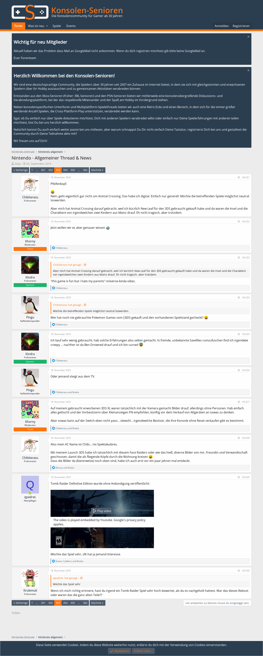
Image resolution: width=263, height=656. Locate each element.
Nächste (96, 170)
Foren (18, 26)
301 (43, 170)
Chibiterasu (30, 197)
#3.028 (246, 437)
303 (58, 170)
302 (50, 170)
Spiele (57, 26)
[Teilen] (238, 177)
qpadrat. (30, 497)
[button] (47, 25)
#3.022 (246, 221)
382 (85, 170)
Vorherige (22, 170)
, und (69, 561)
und (67, 392)
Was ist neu (36, 26)
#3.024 (246, 297)
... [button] (37, 170)
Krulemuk (30, 590)
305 (73, 170)
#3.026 (246, 370)
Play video (102, 511)
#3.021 (246, 177)
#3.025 (246, 334)
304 (65, 170)
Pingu (30, 317)
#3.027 (246, 401)
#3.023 (246, 257)
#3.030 (246, 570)
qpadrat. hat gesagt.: (66, 578)
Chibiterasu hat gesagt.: (67, 264)
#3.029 (246, 477)
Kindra (30, 277)
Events (71, 26)
